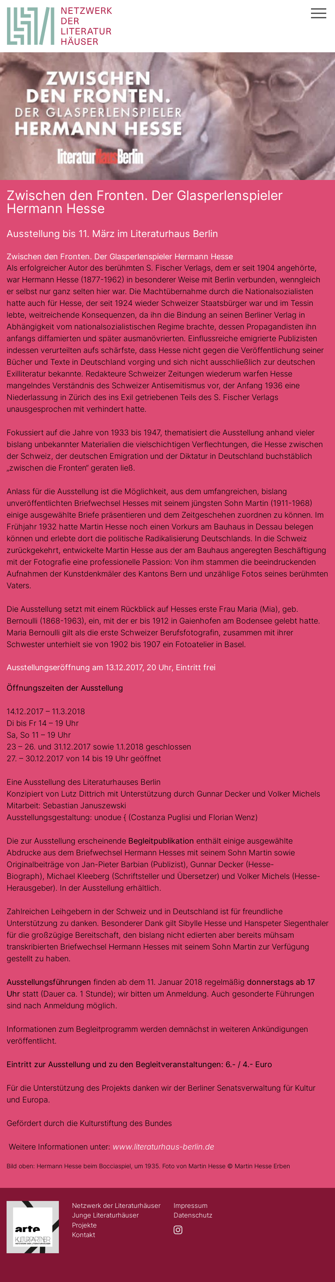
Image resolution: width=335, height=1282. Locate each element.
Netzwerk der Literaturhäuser (116, 1205)
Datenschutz (193, 1215)
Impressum (191, 1205)
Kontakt (83, 1235)
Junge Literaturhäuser (105, 1215)
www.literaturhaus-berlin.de (163, 1146)
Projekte (84, 1225)
